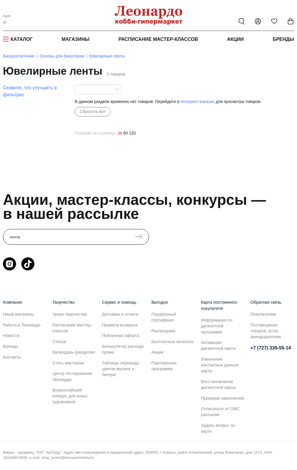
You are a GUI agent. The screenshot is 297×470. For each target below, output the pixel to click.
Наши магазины (18, 314)
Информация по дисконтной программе (217, 326)
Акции (235, 39)
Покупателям (263, 314)
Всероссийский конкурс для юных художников (70, 396)
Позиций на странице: (95, 133)
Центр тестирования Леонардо (72, 376)
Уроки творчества (70, 314)
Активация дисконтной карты (218, 345)
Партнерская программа (164, 366)
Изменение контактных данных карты (220, 365)
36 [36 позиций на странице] (120, 133)
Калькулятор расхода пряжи (123, 349)
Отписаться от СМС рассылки (220, 411)
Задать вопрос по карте (218, 428)
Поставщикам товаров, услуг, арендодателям (265, 331)
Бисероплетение (18, 56)
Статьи (59, 341)
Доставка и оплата (120, 314)
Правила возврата (119, 325)
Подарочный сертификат (163, 317)
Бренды (283, 39)
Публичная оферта (120, 335)
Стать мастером (68, 363)
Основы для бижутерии (62, 56)
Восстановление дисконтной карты (218, 384)
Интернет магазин (198, 101)
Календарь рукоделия (74, 352)
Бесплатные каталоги (172, 341)
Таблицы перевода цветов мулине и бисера (120, 369)
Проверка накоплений (222, 398)
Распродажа (163, 331)
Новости (11, 335)
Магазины (75, 39)
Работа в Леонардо (22, 325)
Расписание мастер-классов (158, 39)
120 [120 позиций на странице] (132, 133)
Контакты (12, 357)
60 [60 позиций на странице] (125, 133)
